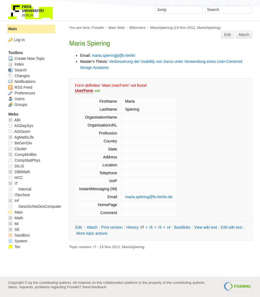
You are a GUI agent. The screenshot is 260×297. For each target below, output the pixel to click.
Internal (19, 189)
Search (17, 70)
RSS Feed (20, 87)
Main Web (116, 28)
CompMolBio (22, 154)
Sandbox (19, 235)
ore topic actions (92, 233)
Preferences (21, 93)
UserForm (84, 90)
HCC (15, 177)
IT (13, 183)
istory (132, 227)
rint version (112, 227)
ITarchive (19, 195)
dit (79, 227)
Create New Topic (26, 58)
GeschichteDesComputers (35, 206)
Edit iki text (231, 227)
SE (14, 229)
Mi (13, 224)
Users (16, 99)
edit (97, 91)
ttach (91, 227)
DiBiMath (19, 172)
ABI (14, 120)
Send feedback (94, 287)
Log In (19, 40)
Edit (227, 34)
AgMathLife (21, 137)
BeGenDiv (20, 143)
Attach (244, 34)
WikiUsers (137, 28)
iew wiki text (205, 227)
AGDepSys (20, 126)
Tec (14, 247)
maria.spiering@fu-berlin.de (148, 197)
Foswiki (98, 28)
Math (15, 218)
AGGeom (19, 131)
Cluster (17, 149)
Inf (13, 200)
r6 (151, 227)
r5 (159, 227)
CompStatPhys (24, 160)
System (17, 241)
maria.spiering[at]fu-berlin (113, 55)
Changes (19, 76)
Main (12, 29)
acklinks (182, 227)
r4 (168, 227)
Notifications (21, 81)
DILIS (16, 166)
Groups (17, 104)
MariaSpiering (161, 28)
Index (16, 64)
